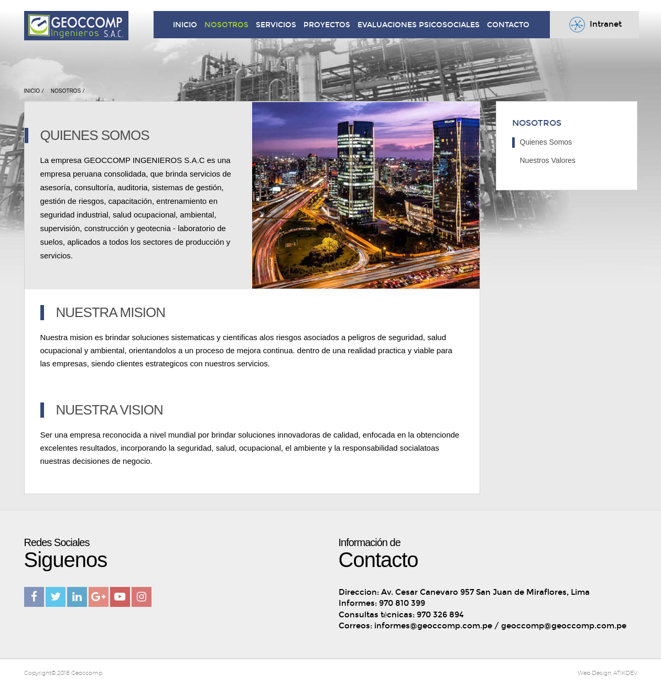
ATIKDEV (625, 672)
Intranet (594, 24)
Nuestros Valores (548, 160)
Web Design (594, 672)
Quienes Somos (546, 142)
